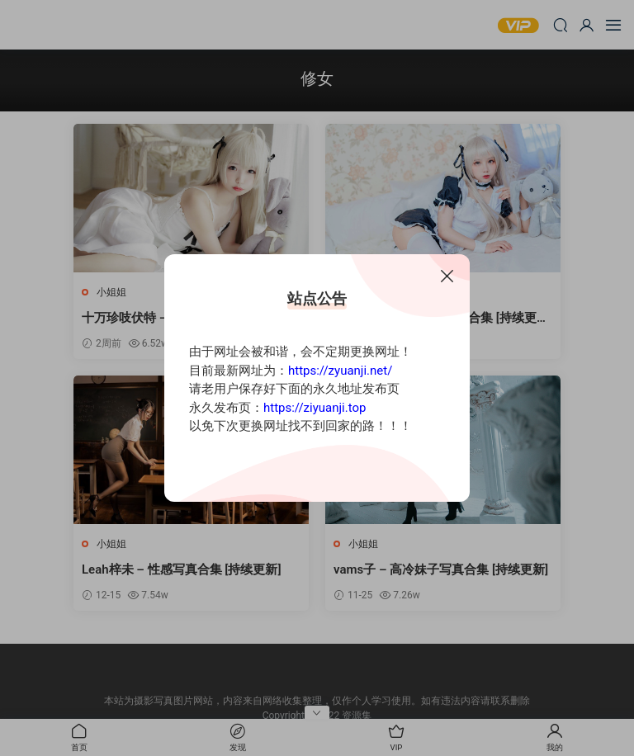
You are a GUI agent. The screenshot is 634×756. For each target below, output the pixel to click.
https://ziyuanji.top (314, 407)
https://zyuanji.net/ (340, 370)
